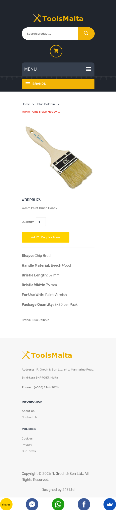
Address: (28, 369)
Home (26, 104)
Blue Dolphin (46, 104)
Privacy (27, 445)
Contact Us (29, 417)
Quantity (28, 222)
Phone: (27, 387)
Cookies (27, 438)
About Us (28, 411)
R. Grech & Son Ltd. (67, 474)
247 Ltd (68, 490)
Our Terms (29, 451)
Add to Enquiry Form (45, 237)
